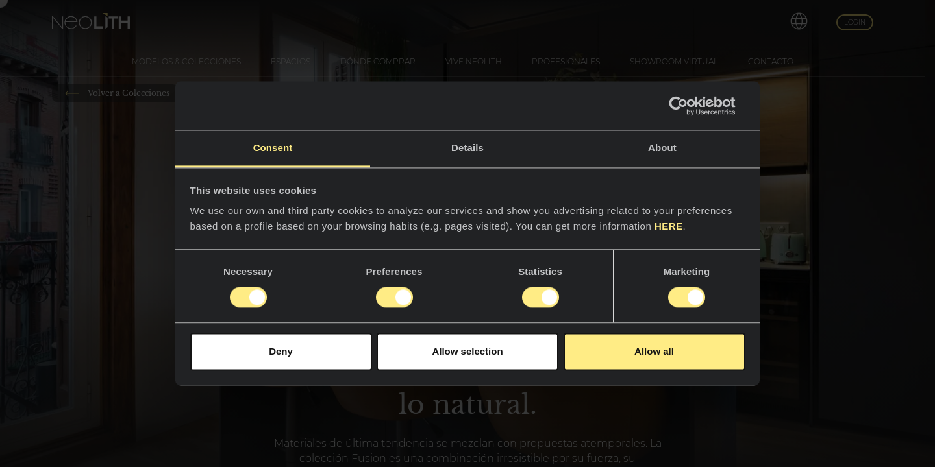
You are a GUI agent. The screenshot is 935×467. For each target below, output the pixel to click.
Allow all (654, 351)
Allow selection (467, 351)
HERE (668, 226)
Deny (281, 351)
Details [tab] (467, 147)
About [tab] (662, 147)
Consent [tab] (273, 147)
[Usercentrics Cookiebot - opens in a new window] (688, 105)
